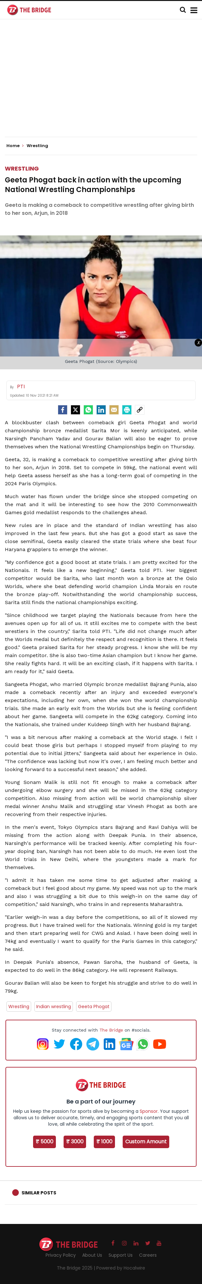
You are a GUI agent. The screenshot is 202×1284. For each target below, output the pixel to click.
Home (15, 146)
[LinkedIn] (101, 410)
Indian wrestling (53, 1006)
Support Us (121, 1255)
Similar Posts (39, 1193)
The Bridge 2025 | (76, 1268)
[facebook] (62, 410)
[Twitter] (75, 410)
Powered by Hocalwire (120, 1268)
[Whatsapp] (88, 410)
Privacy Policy (61, 1255)
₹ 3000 (74, 1141)
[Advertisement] (103, 83)
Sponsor (149, 1111)
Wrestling (22, 168)
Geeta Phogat (94, 1006)
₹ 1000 (104, 1141)
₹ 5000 (44, 1141)
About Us (92, 1255)
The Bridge (111, 1030)
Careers (148, 1255)
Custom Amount (146, 1141)
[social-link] (140, 410)
